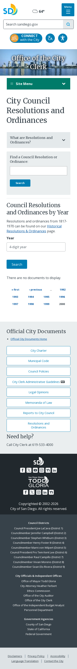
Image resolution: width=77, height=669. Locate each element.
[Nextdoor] (48, 470)
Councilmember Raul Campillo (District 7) (38, 557)
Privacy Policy (36, 656)
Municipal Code (38, 361)
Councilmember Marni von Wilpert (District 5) (38, 547)
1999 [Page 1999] (46, 304)
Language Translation (25, 661)
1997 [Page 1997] (15, 304)
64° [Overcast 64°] (38, 11)
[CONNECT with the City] (26, 38)
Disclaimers (15, 656)
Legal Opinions (39, 392)
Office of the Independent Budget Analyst (38, 605)
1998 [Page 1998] (31, 304)
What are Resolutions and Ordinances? (34, 140)
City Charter (39, 351)
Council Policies (38, 371)
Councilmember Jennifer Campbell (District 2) (38, 533)
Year (10, 238)
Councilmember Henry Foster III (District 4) (38, 543)
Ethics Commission (38, 591)
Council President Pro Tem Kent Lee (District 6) (38, 552)
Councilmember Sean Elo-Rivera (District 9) (38, 567)
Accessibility (57, 656)
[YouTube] (35, 470)
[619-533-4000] (42, 444)
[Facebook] (22, 470)
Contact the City (53, 661)
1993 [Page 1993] (15, 296)
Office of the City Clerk (38, 600)
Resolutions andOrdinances (38, 425)
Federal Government (39, 634)
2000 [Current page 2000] (62, 304)
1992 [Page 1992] (63, 289)
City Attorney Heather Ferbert (38, 586)
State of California (38, 629)
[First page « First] (15, 289)
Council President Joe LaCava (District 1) (38, 528)
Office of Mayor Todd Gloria (38, 581)
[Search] (33, 24)
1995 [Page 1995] (46, 296)
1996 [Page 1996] (62, 296)
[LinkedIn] (54, 470)
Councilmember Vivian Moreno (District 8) (38, 562)
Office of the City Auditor (38, 595)
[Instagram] (41, 470)
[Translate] (50, 38)
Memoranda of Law (38, 403)
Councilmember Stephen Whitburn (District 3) (38, 538)
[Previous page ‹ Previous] (35, 289)
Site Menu (34, 83)
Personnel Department (38, 610)
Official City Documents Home (28, 339)
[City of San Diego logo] (10, 9)
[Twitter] (28, 470)
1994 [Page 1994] (31, 296)
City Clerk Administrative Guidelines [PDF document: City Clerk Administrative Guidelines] (36, 382)
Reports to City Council (38, 413)
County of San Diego (38, 624)
